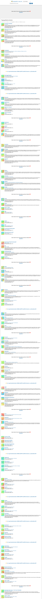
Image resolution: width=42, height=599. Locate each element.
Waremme (11, 491)
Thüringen (10, 326)
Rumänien (6, 144)
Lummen (13, 469)
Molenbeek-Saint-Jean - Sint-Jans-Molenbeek (13, 590)
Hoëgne (6, 483)
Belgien (6, 39)
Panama (6, 86)
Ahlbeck (6, 181)
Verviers (11, 204)
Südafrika (6, 392)
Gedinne (13, 554)
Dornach (6, 337)
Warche (6, 487)
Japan (5, 83)
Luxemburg (8, 576)
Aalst (11, 501)
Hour (12, 533)
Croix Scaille (7, 553)
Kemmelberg (7, 549)
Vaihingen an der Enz (23, 51)
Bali (5, 270)
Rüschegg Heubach (8, 75)
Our (5, 245)
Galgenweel (7, 457)
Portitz (6, 303)
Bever (6, 266)
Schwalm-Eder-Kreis (13, 300)
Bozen (12, 422)
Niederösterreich (10, 295)
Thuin (11, 558)
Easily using (21, 71)
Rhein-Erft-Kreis (17, 414)
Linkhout (6, 468)
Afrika (6, 59)
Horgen (6, 187)
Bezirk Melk (14, 295)
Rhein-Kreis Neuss (17, 418)
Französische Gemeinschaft (10, 228)
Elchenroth (7, 129)
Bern (8, 76)
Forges (6, 557)
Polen (6, 154)
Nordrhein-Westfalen (8, 23)
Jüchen (21, 418)
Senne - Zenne (7, 207)
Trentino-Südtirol (9, 422)
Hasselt (11, 469)
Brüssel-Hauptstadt (9, 581)
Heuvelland (7, 513)
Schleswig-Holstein (11, 322)
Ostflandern (7, 122)
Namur (8, 427)
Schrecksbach (7, 299)
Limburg (8, 469)
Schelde (6, 256)
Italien (5, 422)
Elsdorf (20, 414)
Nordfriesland (16, 322)
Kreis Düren (16, 362)
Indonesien (6, 271)
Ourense (6, 366)
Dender (6, 500)
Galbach (6, 478)
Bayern (6, 170)
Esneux (13, 510)
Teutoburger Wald (8, 251)
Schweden (6, 64)
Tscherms (6, 421)
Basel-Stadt (9, 376)
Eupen (6, 203)
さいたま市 (6, 82)
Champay (15, 510)
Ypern (12, 514)
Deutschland (6, 24)
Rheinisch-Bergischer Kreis (18, 346)
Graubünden (9, 267)
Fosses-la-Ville (14, 427)
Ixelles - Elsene (7, 595)
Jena (5, 325)
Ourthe (6, 509)
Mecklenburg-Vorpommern (12, 182)
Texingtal (6, 294)
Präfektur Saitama (9, 83)
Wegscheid (6, 351)
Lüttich (6, 126)
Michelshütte (7, 570)
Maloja (12, 267)
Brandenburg (7, 54)
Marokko (6, 289)
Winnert (6, 321)
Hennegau (8, 558)
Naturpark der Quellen (8, 440)
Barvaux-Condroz (8, 536)
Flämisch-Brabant (8, 112)
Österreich (6, 295)
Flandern (8, 233)
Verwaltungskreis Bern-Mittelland (13, 76)
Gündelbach (7, 50)
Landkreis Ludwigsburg (17, 51)
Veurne (12, 225)
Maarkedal (6, 528)
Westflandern (7, 102)
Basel (6, 375)
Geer (5, 490)
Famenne (6, 532)
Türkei (6, 278)
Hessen (9, 300)
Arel (5, 575)
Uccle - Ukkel (7, 580)
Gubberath (6, 417)
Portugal (6, 149)
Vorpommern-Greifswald (19, 182)
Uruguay (6, 274)
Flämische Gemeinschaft (9, 232)
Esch (5, 413)
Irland (6, 198)
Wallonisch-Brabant (8, 107)
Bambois (6, 426)
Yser (5, 224)
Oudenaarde (12, 529)
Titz (5, 361)
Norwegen (6, 340)
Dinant (10, 533)
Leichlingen (7, 345)
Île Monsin (6, 447)
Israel (6, 133)
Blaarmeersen (7, 461)
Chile (5, 312)
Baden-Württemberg (8, 29)
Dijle (5, 211)
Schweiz (6, 34)
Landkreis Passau (13, 352)
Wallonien (6, 158)
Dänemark (6, 97)
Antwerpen (8, 458)
